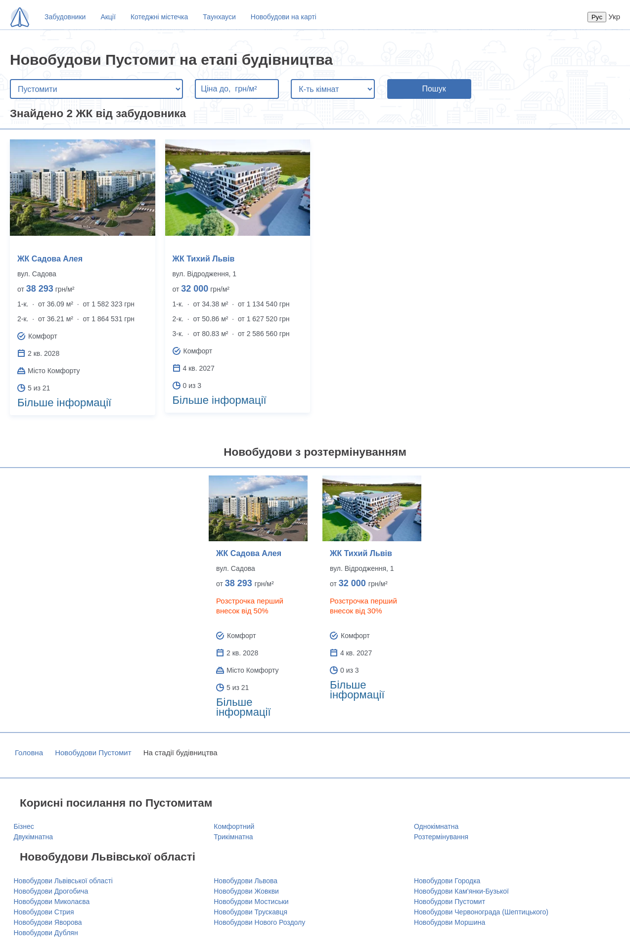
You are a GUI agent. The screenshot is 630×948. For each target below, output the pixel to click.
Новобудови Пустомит (93, 752)
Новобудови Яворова (48, 922)
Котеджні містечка (159, 17)
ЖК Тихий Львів (204, 259)
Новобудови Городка (447, 881)
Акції (107, 17)
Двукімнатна (33, 837)
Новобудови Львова (245, 881)
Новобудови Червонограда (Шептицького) (481, 912)
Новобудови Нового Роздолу (259, 922)
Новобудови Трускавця (250, 912)
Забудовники (65, 17)
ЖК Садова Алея (50, 259)
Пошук (434, 89)
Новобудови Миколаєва (52, 901)
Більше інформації (64, 402)
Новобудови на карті (283, 17)
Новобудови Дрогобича (51, 891)
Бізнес (24, 826)
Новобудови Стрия (44, 912)
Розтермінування (441, 837)
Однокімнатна (436, 826)
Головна (29, 752)
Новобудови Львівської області (63, 881)
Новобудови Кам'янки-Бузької (461, 891)
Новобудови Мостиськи (251, 901)
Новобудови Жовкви (246, 891)
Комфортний (234, 826)
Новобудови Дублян (46, 933)
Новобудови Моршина (449, 922)
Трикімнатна (233, 837)
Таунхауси (219, 17)
